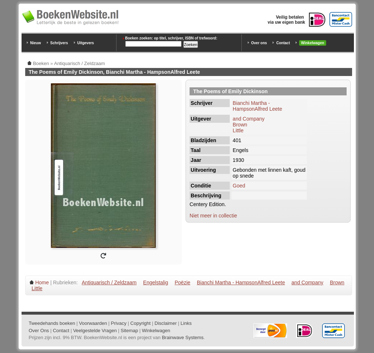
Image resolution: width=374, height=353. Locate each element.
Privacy (119, 323)
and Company (248, 119)
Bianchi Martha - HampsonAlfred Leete (257, 106)
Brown (240, 125)
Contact (283, 43)
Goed (239, 186)
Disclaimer (165, 323)
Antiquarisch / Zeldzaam (109, 282)
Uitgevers (85, 43)
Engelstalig (155, 282)
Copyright (140, 323)
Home (42, 282)
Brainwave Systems (182, 337)
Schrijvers (59, 43)
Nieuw (35, 43)
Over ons (259, 43)
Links (185, 323)
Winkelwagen (312, 43)
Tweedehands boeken (52, 323)
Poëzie (182, 282)
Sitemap (129, 330)
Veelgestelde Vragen (95, 330)
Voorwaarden (93, 323)
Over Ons (39, 330)
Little (238, 130)
